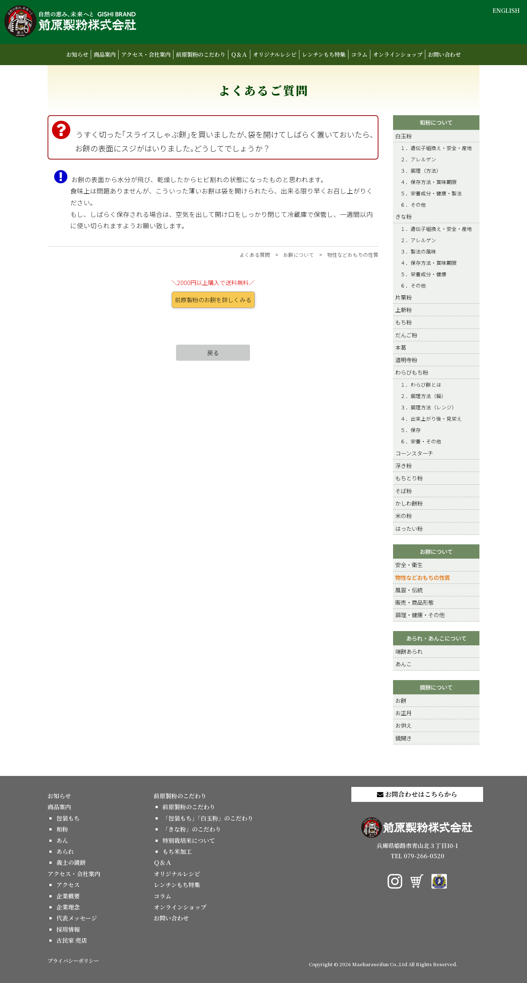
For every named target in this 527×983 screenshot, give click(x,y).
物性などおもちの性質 (352, 254)
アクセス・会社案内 (146, 54)
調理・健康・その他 (420, 615)
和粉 (62, 829)
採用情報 (68, 929)
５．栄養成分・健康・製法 (431, 193)
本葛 (400, 347)
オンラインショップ (397, 54)
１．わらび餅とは (420, 384)
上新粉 (403, 309)
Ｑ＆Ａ (239, 54)
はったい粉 (409, 528)
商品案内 (105, 54)
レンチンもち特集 (323, 54)
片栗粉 (403, 297)
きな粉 (403, 216)
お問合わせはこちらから (417, 794)
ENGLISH (506, 10)
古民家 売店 (71, 940)
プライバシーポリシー (73, 960)
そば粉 (403, 491)
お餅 (400, 700)
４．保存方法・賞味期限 (428, 181)
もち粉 (403, 322)
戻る (213, 352)
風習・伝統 (409, 590)
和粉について (436, 122)
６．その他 (413, 204)
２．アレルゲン (418, 159)
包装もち (68, 818)
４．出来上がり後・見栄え (431, 418)
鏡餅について (436, 687)
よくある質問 (254, 254)
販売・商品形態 (414, 602)
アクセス (68, 885)
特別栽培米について (188, 840)
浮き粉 (403, 465)
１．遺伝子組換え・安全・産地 (436, 147)
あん (62, 840)
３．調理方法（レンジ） (428, 407)
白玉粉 (403, 136)
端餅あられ (409, 651)
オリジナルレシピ (274, 54)
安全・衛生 (409, 564)
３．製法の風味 (418, 251)
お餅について (298, 254)
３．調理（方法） (420, 170)
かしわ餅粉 (409, 503)
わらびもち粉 (411, 372)
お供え (403, 725)
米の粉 (403, 515)
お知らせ (77, 54)
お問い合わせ (444, 54)
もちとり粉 (409, 478)
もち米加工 (177, 851)
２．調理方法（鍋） (423, 395)
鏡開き (403, 738)
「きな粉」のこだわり (191, 829)
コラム (359, 54)
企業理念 (68, 907)
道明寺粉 (406, 360)
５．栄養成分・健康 (423, 274)
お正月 (403, 713)
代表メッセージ (76, 918)
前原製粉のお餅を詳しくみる (213, 299)
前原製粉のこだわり (200, 54)
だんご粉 (406, 335)
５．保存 (410, 430)
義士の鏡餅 (71, 862)
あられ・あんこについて (436, 638)
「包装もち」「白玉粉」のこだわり (207, 818)
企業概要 (68, 896)
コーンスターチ (414, 453)
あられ (65, 851)
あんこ (403, 664)
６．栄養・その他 (420, 441)
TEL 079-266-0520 (417, 856)
